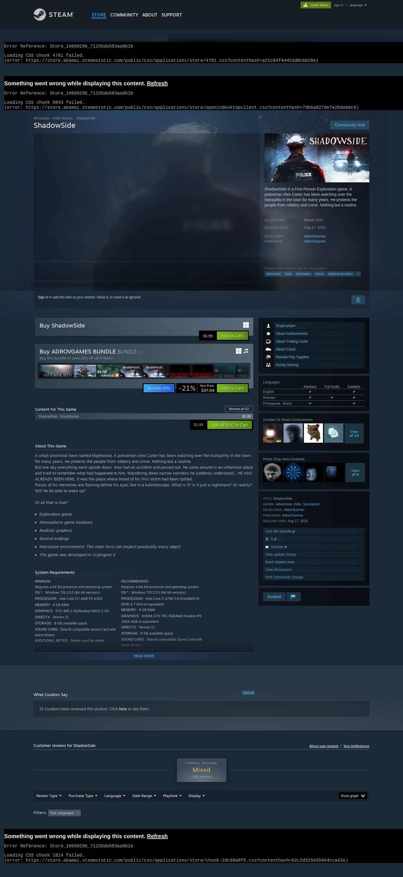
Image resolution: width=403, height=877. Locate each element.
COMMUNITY (124, 15)
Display (195, 802)
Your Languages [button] (62, 820)
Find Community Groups (284, 584)
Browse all (239, 416)
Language (112, 802)
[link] (196, 394)
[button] (232, 342)
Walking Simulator (340, 280)
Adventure (273, 280)
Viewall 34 (354, 440)
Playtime (170, 802)
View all (248, 699)
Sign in (43, 304)
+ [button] (358, 280)
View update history (281, 561)
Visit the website (280, 538)
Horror (319, 280)
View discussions (278, 576)
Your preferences (356, 753)
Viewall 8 (355, 479)
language (356, 5)
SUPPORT (171, 15)
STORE (99, 15)
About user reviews (324, 753)
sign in (338, 5)
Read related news (280, 569)
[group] (201, 820)
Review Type (46, 802)
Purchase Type (81, 802)
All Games (42, 125)
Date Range (142, 802)
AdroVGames (315, 243)
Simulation (303, 280)
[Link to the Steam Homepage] (58, 19)
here (123, 715)
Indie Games (63, 125)
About (150, 15)
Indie (288, 280)
